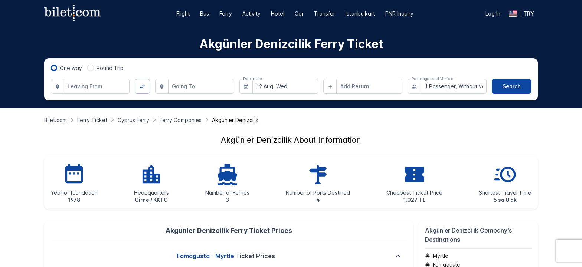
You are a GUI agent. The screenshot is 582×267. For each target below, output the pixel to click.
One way (71, 68)
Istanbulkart (360, 13)
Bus (204, 13)
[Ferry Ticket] (92, 120)
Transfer (324, 13)
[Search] (511, 86)
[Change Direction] (142, 86)
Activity (251, 13)
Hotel (277, 13)
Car (299, 13)
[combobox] (97, 86)
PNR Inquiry (399, 13)
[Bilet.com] (55, 120)
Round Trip (110, 68)
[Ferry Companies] (181, 120)
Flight (183, 13)
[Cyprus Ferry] (133, 120)
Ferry (225, 13)
